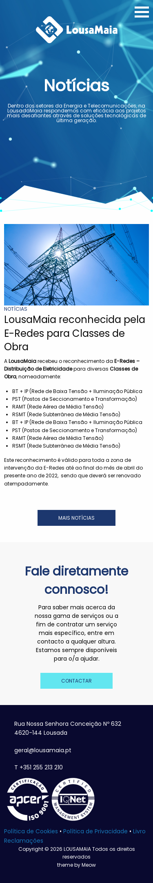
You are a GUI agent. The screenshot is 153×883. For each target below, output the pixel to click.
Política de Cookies (31, 831)
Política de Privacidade (95, 831)
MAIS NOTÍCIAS (76, 517)
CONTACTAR (76, 680)
